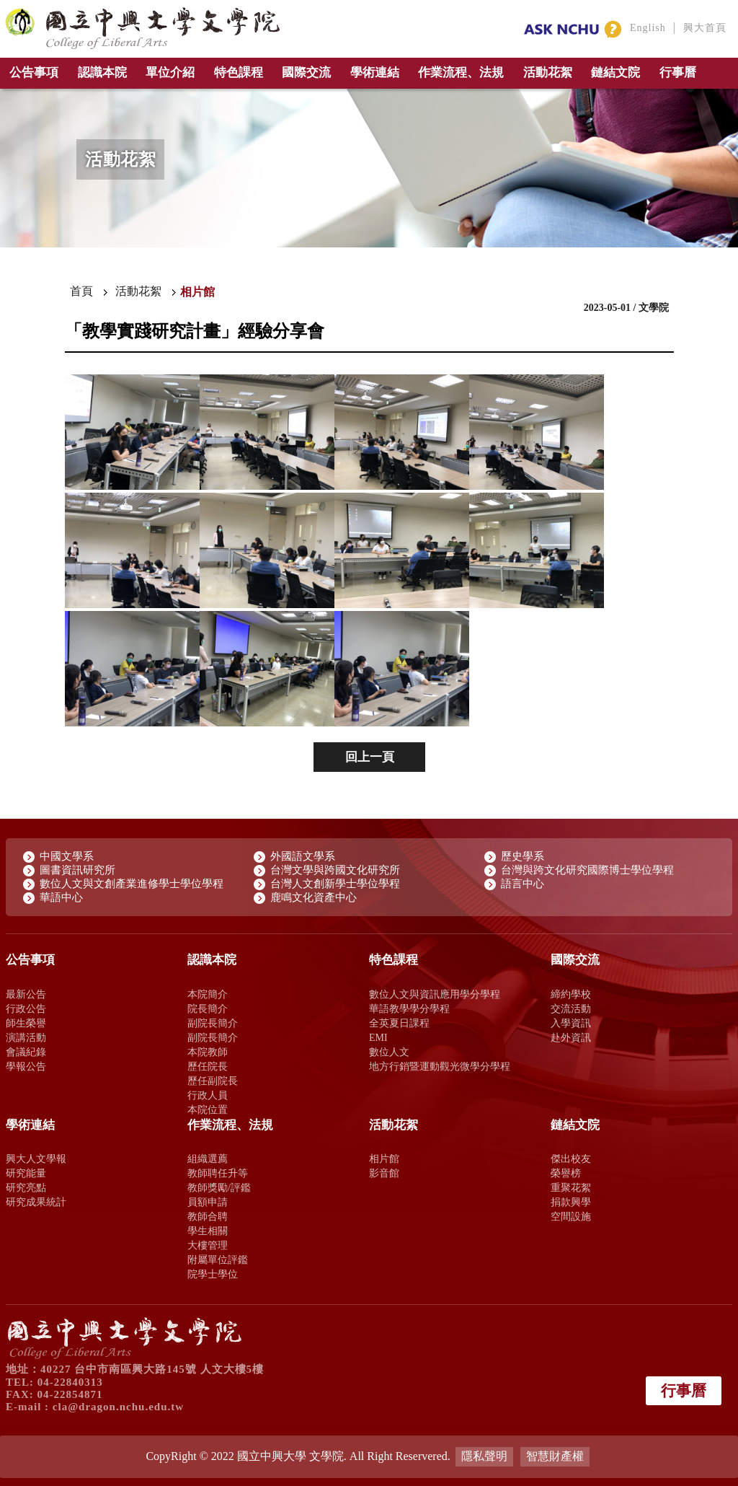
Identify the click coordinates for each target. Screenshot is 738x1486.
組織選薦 (207, 1158)
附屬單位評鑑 (217, 1259)
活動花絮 (547, 72)
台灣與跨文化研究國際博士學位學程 (587, 870)
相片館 (384, 1158)
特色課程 (238, 72)
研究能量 (26, 1173)
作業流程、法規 (461, 72)
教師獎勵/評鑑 (219, 1187)
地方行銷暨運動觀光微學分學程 (439, 1066)
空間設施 (571, 1216)
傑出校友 (571, 1158)
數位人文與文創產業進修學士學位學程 (131, 883)
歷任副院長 (212, 1080)
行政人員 (207, 1095)
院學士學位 (212, 1274)
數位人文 (389, 1052)
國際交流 (306, 72)
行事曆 (677, 72)
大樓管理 (207, 1245)
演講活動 (26, 1037)
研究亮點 (26, 1187)
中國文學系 (67, 856)
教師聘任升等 (217, 1173)
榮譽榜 (566, 1173)
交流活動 (571, 1008)
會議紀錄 (26, 1052)
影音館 (384, 1173)
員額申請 (207, 1202)
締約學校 (571, 994)
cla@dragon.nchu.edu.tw (118, 1406)
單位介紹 (170, 72)
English (648, 27)
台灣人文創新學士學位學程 (335, 883)
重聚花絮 (571, 1187)
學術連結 (374, 72)
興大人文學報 (36, 1158)
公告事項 (33, 72)
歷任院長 (207, 1066)
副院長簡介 (212, 1023)
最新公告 (26, 994)
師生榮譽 (26, 1023)
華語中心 (61, 897)
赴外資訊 (571, 1037)
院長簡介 (207, 1008)
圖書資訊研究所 (77, 870)
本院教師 (207, 1052)
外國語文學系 (302, 856)
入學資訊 (571, 1023)
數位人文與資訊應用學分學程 (434, 994)
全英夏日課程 (399, 1023)
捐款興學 (571, 1202)
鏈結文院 (615, 72)
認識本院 (102, 72)
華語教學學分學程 (409, 1008)
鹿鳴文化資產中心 (313, 897)
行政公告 (26, 1008)
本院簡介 (207, 994)
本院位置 (207, 1109)
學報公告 (26, 1066)
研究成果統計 (36, 1202)
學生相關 (207, 1230)
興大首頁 (704, 27)
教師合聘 (207, 1216)
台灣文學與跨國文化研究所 (335, 870)
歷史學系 (522, 856)
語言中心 (522, 883)
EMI (378, 1037)
